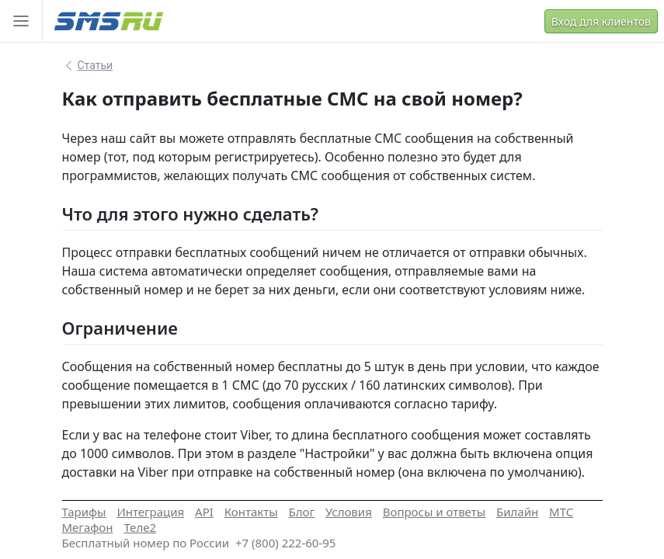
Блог (302, 511)
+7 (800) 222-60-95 (285, 542)
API (204, 511)
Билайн (517, 511)
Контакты (251, 511)
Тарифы (84, 511)
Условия (348, 511)
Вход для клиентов (601, 21)
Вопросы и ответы (434, 511)
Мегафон (87, 527)
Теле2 (139, 527)
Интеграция (150, 511)
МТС (561, 511)
